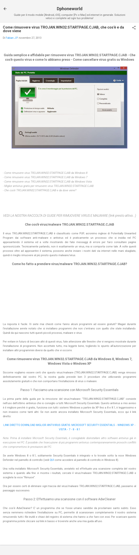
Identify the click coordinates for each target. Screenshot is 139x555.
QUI (52, 460)
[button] (134, 28)
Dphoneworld (70, 8)
